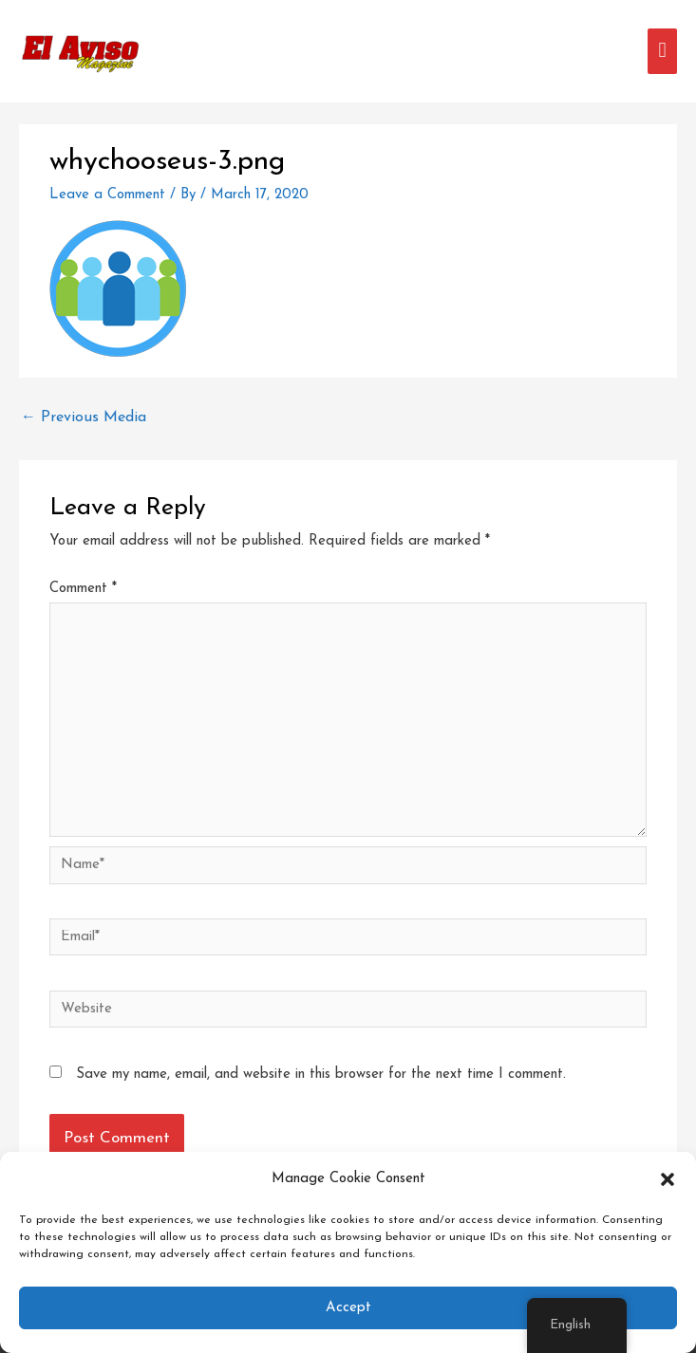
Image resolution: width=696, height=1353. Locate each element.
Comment (83, 589)
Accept (348, 1308)
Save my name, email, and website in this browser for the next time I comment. (321, 1074)
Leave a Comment (107, 195)
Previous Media (83, 417)
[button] (667, 1179)
